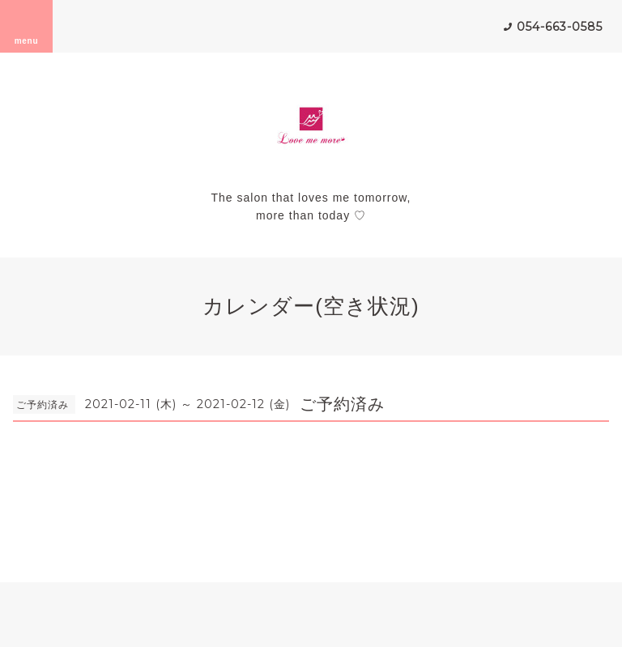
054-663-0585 (560, 26)
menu (26, 25)
